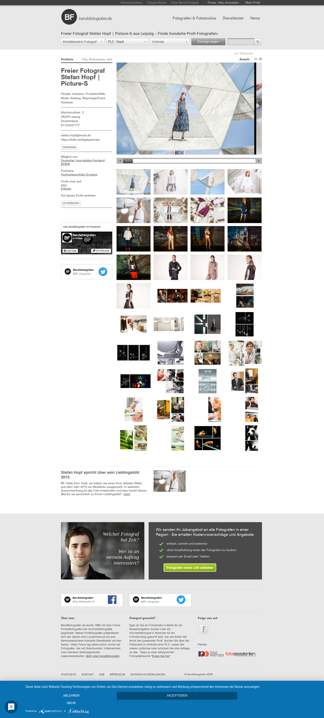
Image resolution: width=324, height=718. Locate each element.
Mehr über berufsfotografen (103, 656)
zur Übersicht (244, 53)
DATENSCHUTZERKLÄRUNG (147, 674)
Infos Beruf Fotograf (184, 2)
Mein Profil (253, 2)
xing (64, 185)
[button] (83, 41)
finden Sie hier (161, 656)
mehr (126, 494)
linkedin (66, 188)
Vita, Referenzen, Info (97, 59)
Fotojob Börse (156, 2)
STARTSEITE (68, 674)
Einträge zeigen (208, 41)
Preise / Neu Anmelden (223, 2)
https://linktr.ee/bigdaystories (80, 139)
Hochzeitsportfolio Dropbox (79, 174)
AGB (101, 674)
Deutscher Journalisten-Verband (83, 160)
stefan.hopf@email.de (76, 135)
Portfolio (67, 59)
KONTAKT (88, 674)
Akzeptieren (172, 703)
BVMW (65, 164)
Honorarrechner (131, 2)
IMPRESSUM (117, 674)
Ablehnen (70, 703)
